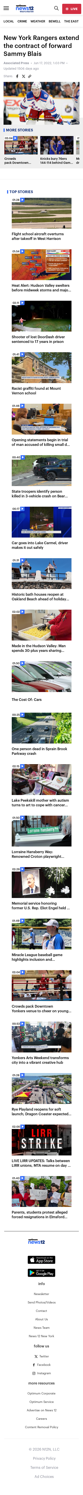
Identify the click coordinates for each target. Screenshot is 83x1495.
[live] (71, 9)
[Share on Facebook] (17, 76)
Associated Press (16, 63)
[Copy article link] (29, 76)
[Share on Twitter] (23, 76)
